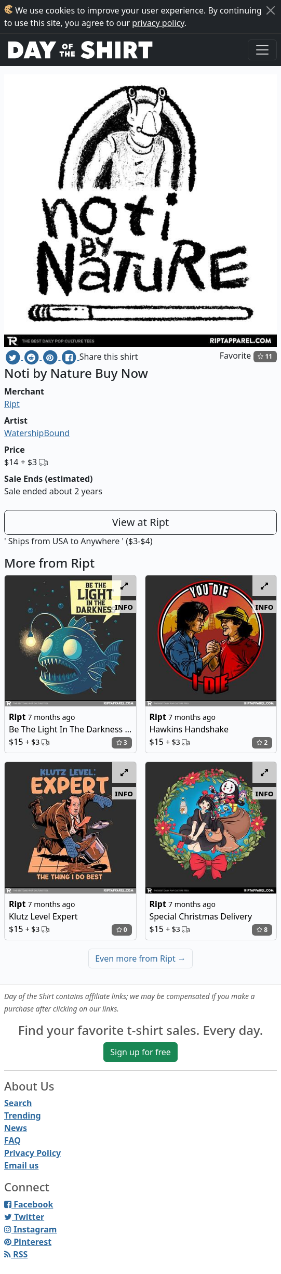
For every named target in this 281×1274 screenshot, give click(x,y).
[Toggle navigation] (262, 50)
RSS (16, 1254)
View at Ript (140, 522)
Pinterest (27, 1241)
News (15, 1128)
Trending (22, 1115)
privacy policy (158, 23)
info (124, 606)
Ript (12, 404)
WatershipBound (37, 433)
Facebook (28, 1204)
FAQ (12, 1140)
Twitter (24, 1217)
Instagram (30, 1229)
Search (18, 1103)
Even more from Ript (140, 958)
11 (265, 356)
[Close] (270, 10)
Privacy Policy (32, 1153)
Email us (21, 1165)
